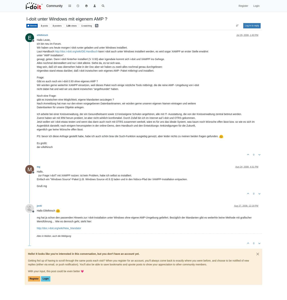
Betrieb (32, 26)
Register (34, 278)
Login (46, 278)
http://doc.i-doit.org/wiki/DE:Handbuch (76, 51)
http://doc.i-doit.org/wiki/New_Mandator (59, 228)
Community (54, 6)
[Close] (258, 254)
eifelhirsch (42, 35)
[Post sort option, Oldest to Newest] (237, 25)
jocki (39, 206)
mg (38, 167)
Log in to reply (252, 25)
